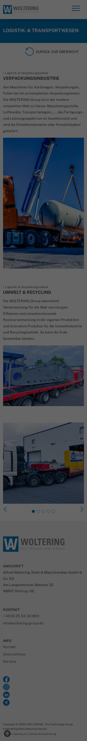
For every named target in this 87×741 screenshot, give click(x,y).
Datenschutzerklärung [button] (45, 460)
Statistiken (15, 363)
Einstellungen (20, 335)
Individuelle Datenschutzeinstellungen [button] (43, 451)
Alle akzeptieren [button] (43, 415)
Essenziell (14, 342)
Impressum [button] (64, 460)
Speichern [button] (43, 427)
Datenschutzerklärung (18, 330)
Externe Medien (18, 384)
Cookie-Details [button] (25, 460)
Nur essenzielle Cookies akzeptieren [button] (43, 439)
